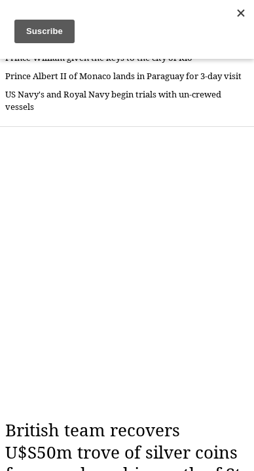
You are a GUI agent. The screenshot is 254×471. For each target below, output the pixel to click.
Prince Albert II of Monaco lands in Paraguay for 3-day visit (123, 76)
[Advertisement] (127, 273)
